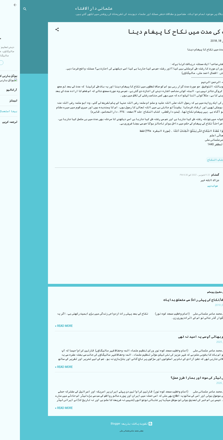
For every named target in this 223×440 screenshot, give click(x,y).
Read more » (44, 326)
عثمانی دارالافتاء (74, 8)
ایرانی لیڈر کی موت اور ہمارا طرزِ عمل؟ (182, 378)
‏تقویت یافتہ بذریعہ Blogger (112, 423)
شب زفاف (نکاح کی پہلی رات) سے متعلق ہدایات (178, 300)
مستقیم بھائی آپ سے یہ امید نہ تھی (185, 337)
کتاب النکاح (195, 159)
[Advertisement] (14, 74)
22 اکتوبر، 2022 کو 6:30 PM (175, 175)
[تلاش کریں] (5, 9)
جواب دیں (192, 185)
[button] (37, 30)
